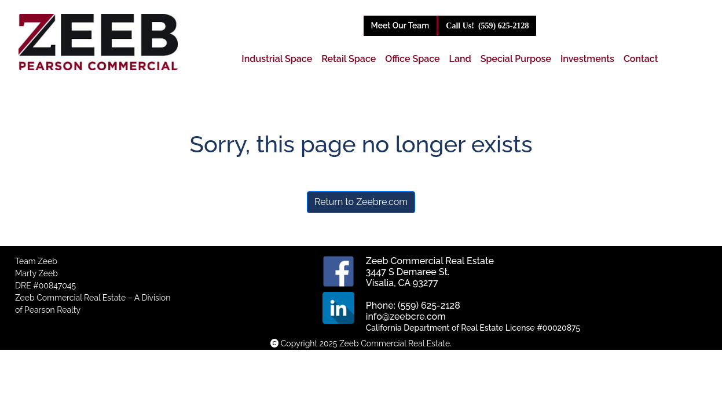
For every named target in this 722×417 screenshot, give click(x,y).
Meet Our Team (400, 25)
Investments (587, 58)
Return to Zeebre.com (361, 201)
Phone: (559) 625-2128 (413, 305)
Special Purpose (516, 58)
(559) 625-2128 (487, 25)
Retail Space (348, 58)
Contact (641, 58)
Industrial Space (276, 58)
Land (460, 58)
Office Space (412, 58)
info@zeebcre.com (406, 316)
